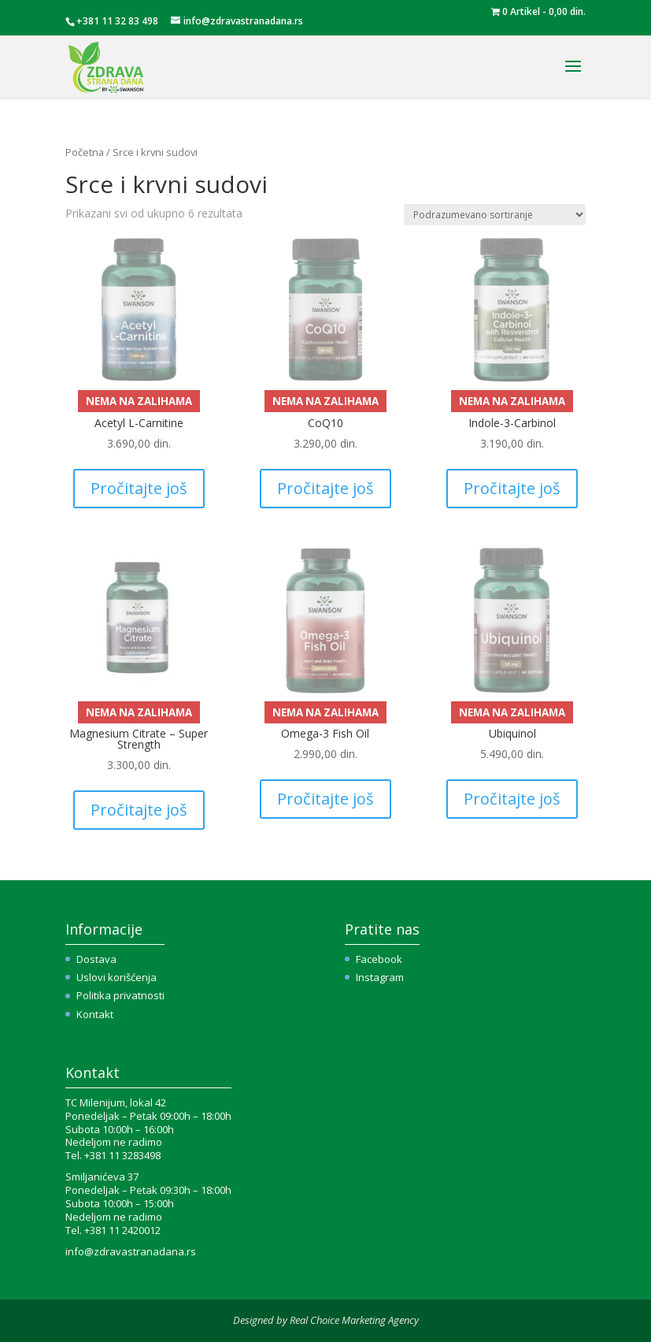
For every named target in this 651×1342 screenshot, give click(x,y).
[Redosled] (495, 214)
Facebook (379, 959)
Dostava (96, 959)
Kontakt (94, 1014)
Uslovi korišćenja (116, 977)
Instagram (380, 977)
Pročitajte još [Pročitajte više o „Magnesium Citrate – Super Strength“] (139, 809)
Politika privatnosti (120, 995)
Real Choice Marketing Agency (354, 1320)
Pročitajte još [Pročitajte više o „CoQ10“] (325, 488)
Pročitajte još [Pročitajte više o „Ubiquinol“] (512, 798)
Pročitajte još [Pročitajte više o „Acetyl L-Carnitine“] (139, 488)
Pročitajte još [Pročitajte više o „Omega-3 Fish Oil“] (325, 798)
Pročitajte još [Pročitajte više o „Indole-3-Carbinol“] (512, 488)
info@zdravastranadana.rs (130, 1251)
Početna (84, 152)
